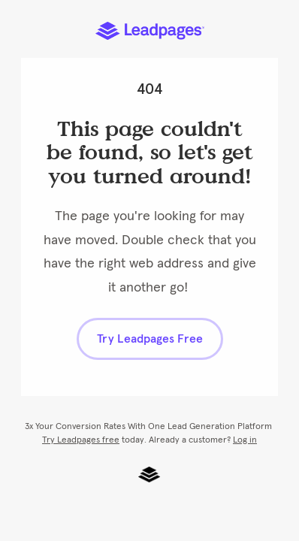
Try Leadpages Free (150, 339)
